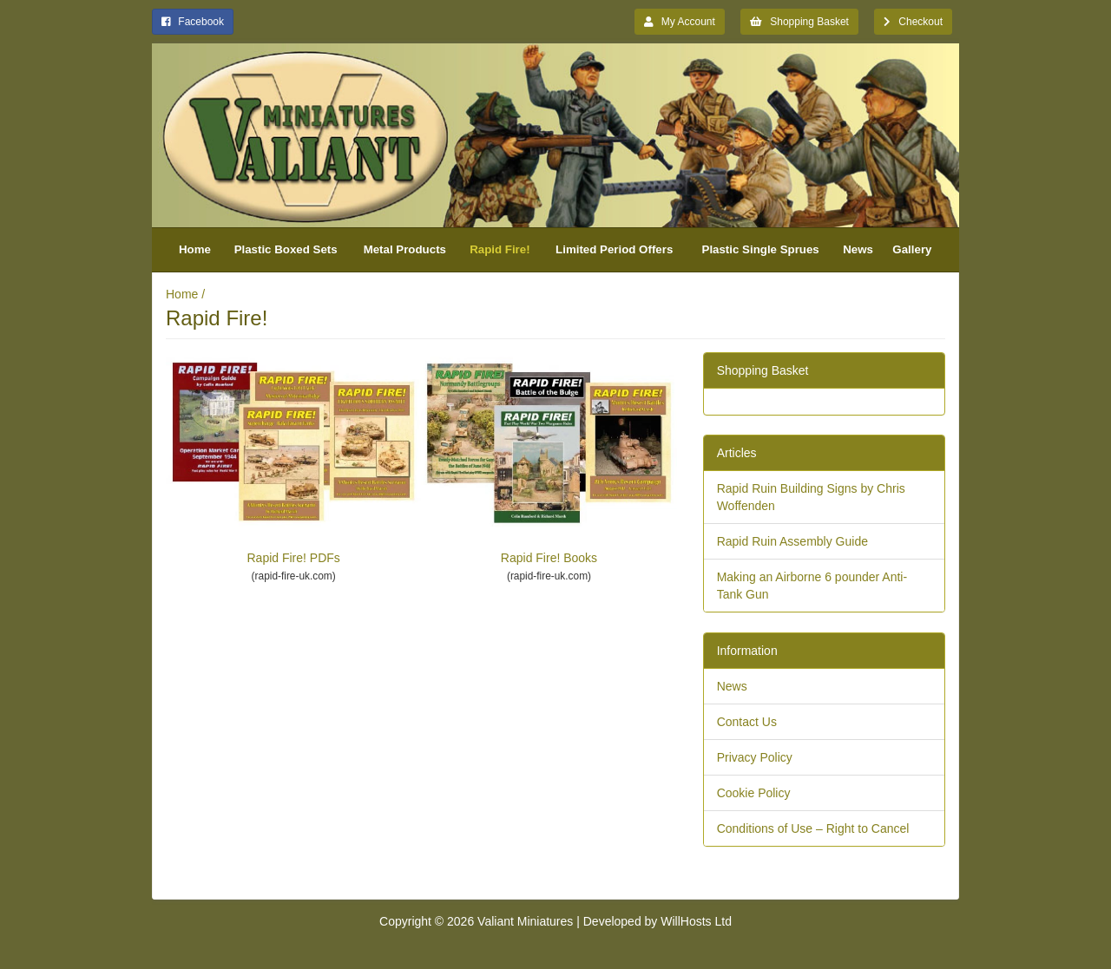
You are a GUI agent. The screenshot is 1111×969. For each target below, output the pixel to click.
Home (195, 249)
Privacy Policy (754, 757)
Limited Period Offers (614, 249)
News (858, 249)
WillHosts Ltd (696, 921)
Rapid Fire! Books (548, 461)
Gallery (911, 249)
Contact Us (747, 722)
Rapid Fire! (499, 249)
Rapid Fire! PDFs (293, 461)
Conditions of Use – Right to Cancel (813, 828)
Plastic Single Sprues (760, 249)
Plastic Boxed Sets (286, 249)
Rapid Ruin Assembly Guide (792, 541)
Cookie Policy (754, 793)
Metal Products (405, 249)
